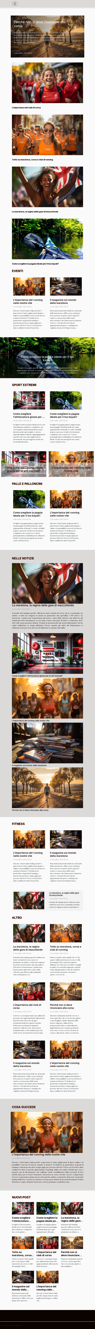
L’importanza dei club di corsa (26, 107)
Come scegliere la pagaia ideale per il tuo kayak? (35, 264)
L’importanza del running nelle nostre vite (71, 469)
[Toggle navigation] (15, 4)
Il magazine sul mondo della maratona (29, 765)
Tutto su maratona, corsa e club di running (32, 159)
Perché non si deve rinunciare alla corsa (30, 810)
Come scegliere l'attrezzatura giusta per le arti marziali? (28, 416)
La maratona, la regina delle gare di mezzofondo (35, 211)
